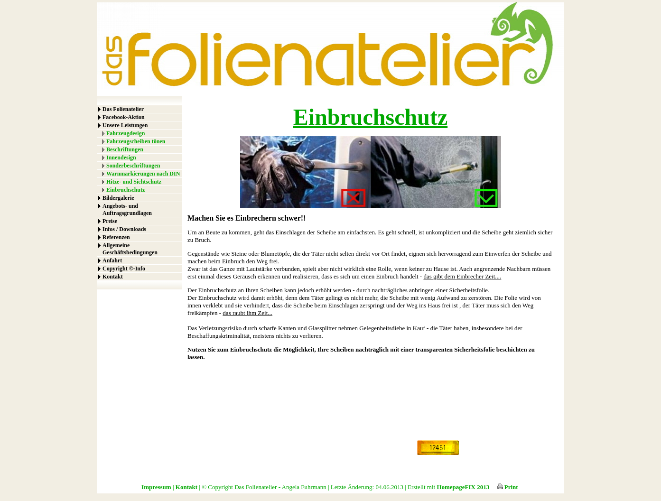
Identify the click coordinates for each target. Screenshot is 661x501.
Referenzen (116, 237)
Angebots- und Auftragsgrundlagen (127, 209)
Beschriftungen (124, 149)
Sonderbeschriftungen (133, 165)
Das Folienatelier (123, 109)
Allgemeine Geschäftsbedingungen (130, 249)
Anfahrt (112, 260)
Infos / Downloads (124, 229)
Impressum (156, 487)
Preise (109, 221)
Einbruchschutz (125, 189)
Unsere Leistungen (125, 125)
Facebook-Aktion (123, 117)
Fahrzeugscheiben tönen (135, 141)
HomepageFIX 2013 (463, 487)
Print (507, 487)
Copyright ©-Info (123, 268)
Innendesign (121, 157)
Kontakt (112, 276)
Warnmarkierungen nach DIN (143, 173)
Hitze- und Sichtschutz (133, 181)
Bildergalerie (118, 198)
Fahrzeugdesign (125, 133)
